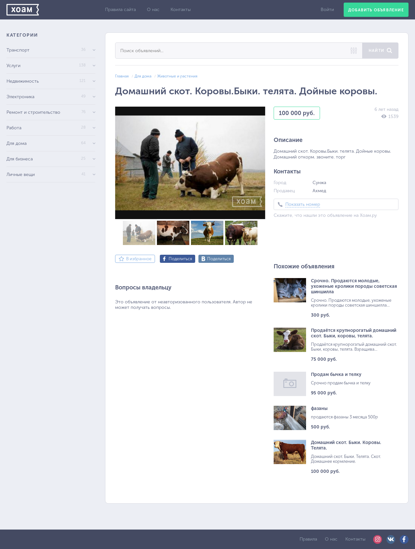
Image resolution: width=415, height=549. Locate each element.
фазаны (319, 408)
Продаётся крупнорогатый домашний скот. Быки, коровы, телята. (353, 333)
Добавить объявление (376, 10)
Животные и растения (177, 76)
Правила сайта (120, 9)
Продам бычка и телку (336, 374)
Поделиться (180, 258)
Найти (376, 50)
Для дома (143, 76)
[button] (259, 112)
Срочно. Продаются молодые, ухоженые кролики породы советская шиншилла (354, 286)
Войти (327, 9)
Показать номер (302, 204)
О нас (153, 9)
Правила (308, 539)
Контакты (181, 9)
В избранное (138, 258)
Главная (122, 76)
